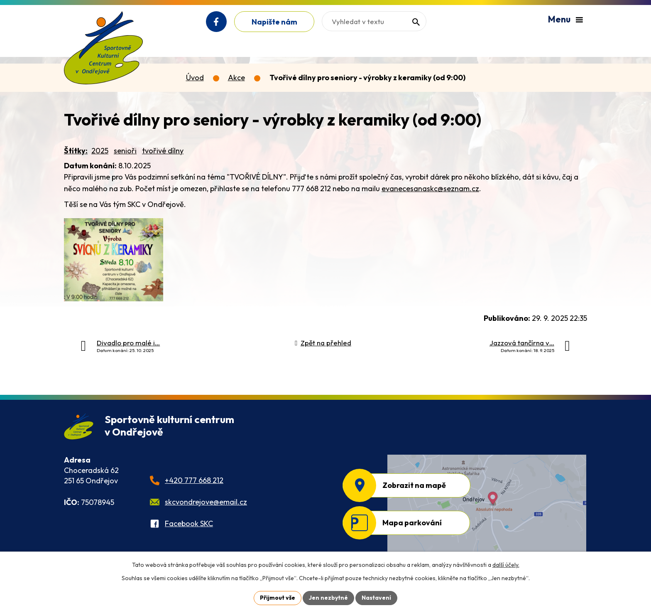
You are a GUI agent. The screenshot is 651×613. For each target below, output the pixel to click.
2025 (99, 150)
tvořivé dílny (163, 150)
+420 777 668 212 (194, 480)
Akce (236, 77)
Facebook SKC (189, 523)
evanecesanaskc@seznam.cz (430, 188)
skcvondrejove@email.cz (206, 502)
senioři (125, 150)
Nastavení (376, 597)
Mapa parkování (412, 522)
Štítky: (76, 150)
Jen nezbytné (328, 597)
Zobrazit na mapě (414, 485)
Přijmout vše (277, 597)
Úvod (195, 77)
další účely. (505, 565)
